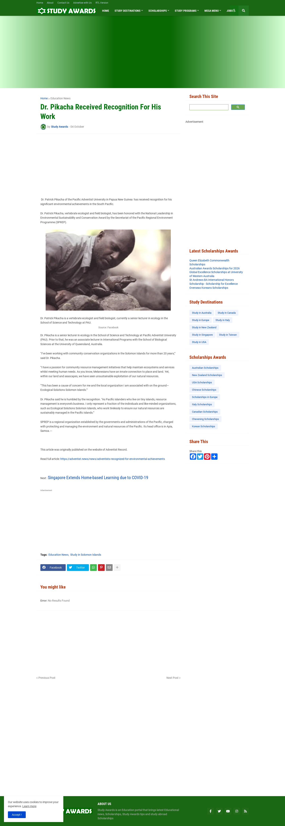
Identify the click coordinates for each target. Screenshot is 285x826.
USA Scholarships (202, 382)
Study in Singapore (202, 334)
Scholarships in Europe (205, 397)
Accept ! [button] (17, 814)
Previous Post (46, 677)
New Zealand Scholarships (207, 375)
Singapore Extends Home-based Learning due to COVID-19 (98, 477)
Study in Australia (201, 312)
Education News (60, 98)
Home (39, 2)
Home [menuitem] (105, 10)
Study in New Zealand (204, 327)
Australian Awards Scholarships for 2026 (214, 268)
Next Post (172, 677)
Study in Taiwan (228, 334)
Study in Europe (200, 320)
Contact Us (63, 2)
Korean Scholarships (203, 426)
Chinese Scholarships (204, 389)
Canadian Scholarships (205, 411)
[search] (208, 107)
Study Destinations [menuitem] (128, 10)
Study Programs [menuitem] (186, 10)
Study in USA (199, 342)
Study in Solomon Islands (85, 554)
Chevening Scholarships (205, 419)
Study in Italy (223, 320)
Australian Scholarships (205, 367)
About (50, 2)
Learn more (29, 806)
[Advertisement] (142, 54)
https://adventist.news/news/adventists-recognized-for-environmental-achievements (112, 458)
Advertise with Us (82, 2)
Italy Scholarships (202, 404)
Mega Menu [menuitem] (211, 10)
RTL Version (102, 2)
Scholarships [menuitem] (157, 10)
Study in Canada (227, 312)
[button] (234, 11)
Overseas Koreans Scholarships (208, 287)
